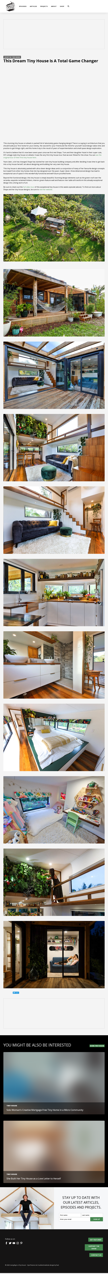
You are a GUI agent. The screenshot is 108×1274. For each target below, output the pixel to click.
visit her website (45, 189)
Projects (44, 6)
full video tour (28, 187)
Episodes (23, 6)
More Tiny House (97, 1046)
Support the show (95, 1245)
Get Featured (97, 1239)
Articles (33, 6)
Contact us (96, 1254)
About (54, 6)
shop (62, 6)
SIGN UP (96, 1219)
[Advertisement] (54, 34)
